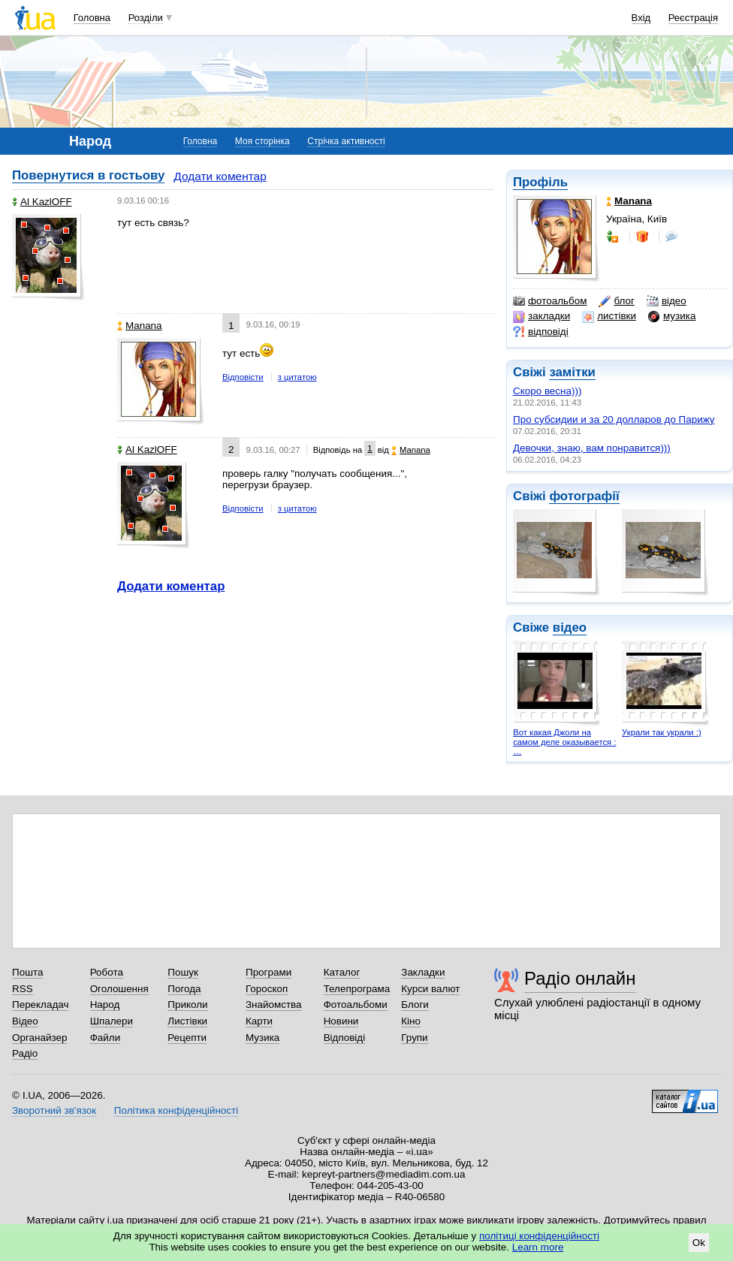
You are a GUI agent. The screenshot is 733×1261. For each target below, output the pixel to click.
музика (671, 316)
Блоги (415, 1004)
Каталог (342, 972)
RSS (22, 988)
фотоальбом (550, 301)
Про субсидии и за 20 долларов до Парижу (614, 419)
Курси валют (430, 988)
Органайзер (39, 1037)
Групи (414, 1037)
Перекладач (40, 1004)
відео (666, 301)
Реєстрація (693, 17)
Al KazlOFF (42, 201)
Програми (268, 972)
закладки (541, 316)
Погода (184, 988)
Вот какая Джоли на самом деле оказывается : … (564, 742)
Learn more (538, 1247)
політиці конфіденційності (539, 1235)
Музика (262, 1037)
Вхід (641, 17)
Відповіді (345, 1037)
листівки (609, 316)
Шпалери (111, 1021)
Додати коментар (219, 176)
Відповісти (243, 377)
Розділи (145, 17)
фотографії (584, 496)
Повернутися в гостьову (88, 175)
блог (616, 301)
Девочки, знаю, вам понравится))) (592, 448)
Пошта (27, 972)
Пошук (182, 972)
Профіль (540, 182)
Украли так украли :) (661, 732)
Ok (698, 1242)
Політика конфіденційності (176, 1110)
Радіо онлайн (580, 978)
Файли (105, 1037)
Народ (105, 1004)
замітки (572, 372)
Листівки (187, 1021)
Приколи (187, 1004)
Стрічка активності (346, 141)
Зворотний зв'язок (54, 1110)
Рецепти (187, 1037)
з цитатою (297, 377)
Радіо (25, 1053)
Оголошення (119, 988)
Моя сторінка (262, 141)
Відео (25, 1021)
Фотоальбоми (356, 1004)
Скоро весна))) (547, 391)
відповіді (541, 332)
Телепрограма (357, 988)
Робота (106, 972)
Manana (139, 325)
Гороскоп (267, 988)
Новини (341, 1021)
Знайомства (274, 1004)
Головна (92, 17)
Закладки (423, 972)
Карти (259, 1021)
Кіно (411, 1021)
